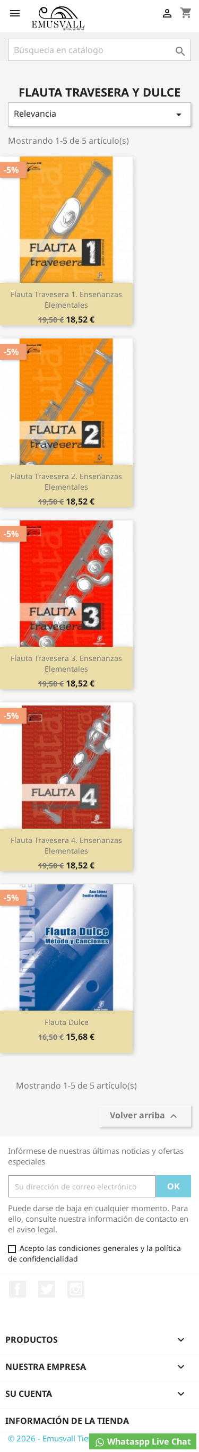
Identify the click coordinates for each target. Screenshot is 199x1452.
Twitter (46, 1289)
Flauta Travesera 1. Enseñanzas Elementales (66, 299)
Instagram (75, 1289)
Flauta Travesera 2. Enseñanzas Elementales (66, 481)
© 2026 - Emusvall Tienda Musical (70, 1438)
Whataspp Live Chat (142, 1442)
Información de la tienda (67, 1421)
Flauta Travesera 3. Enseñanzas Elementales (66, 663)
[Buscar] (99, 50)
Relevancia (99, 114)
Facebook (17, 1289)
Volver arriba (145, 1116)
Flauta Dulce (67, 1022)
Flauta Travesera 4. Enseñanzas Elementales (66, 845)
